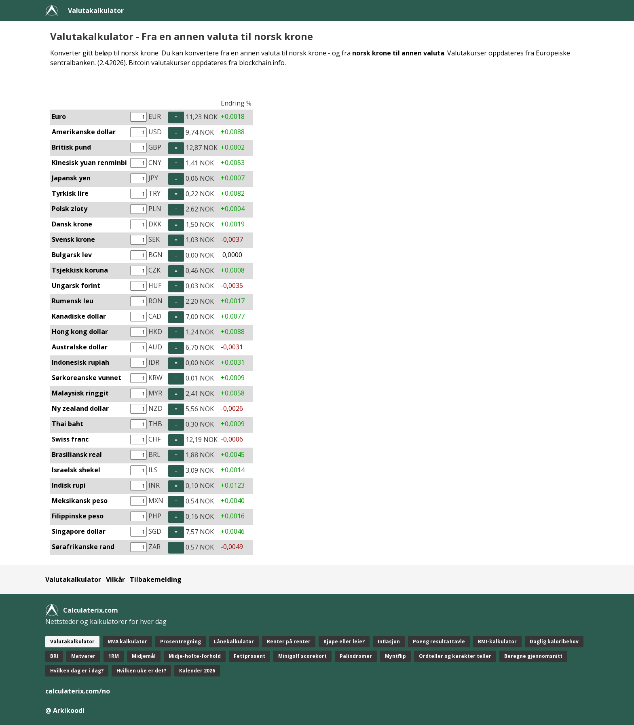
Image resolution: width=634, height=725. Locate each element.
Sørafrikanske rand (83, 546)
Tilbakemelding (156, 579)
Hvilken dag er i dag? (77, 670)
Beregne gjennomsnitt (533, 656)
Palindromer (356, 656)
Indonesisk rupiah (80, 362)
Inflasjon (389, 641)
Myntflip (395, 656)
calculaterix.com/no (77, 691)
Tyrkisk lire (70, 193)
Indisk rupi (69, 485)
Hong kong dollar (80, 331)
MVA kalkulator (127, 641)
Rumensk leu (72, 300)
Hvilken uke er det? (141, 670)
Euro (59, 116)
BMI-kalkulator (497, 641)
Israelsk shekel (76, 469)
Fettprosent (249, 656)
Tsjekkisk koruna (80, 270)
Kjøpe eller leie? (344, 641)
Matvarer (83, 656)
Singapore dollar (79, 531)
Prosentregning (180, 641)
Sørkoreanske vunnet (86, 377)
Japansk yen (71, 177)
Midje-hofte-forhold (195, 656)
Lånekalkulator (234, 641)
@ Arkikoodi (65, 710)
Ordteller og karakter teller (455, 656)
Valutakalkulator (96, 10)
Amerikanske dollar (84, 131)
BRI (54, 656)
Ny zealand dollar (80, 408)
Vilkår (115, 579)
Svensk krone (73, 239)
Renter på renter (289, 641)
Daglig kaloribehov (554, 641)
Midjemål (144, 656)
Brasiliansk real (77, 454)
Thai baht (67, 423)
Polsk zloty (69, 208)
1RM (113, 656)
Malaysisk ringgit (80, 393)
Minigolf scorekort (302, 656)
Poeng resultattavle (439, 641)
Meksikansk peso (80, 500)
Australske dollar (80, 346)
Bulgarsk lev (72, 254)
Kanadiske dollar (79, 316)
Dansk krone (72, 224)
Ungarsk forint (76, 285)
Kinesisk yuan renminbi (89, 162)
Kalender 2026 (197, 670)
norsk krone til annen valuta (398, 53)
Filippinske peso (78, 516)
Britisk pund (71, 147)
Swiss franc (70, 439)
